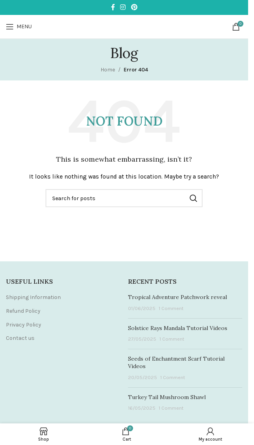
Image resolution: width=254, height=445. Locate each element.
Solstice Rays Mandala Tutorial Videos (177, 328)
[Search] (124, 198)
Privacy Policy (23, 324)
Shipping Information (33, 297)
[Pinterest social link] (134, 7)
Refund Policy (23, 311)
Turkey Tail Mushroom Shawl (167, 397)
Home (108, 69)
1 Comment (171, 308)
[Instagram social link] (123, 7)
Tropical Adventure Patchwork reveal (177, 297)
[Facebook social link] (113, 7)
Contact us (20, 338)
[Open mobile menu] (19, 27)
